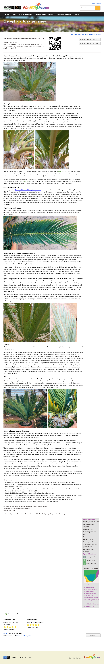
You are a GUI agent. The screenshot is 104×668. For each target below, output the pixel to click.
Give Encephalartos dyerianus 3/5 (10, 627)
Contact (77, 14)
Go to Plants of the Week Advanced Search (86, 34)
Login (93, 4)
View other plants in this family (88, 39)
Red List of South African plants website (28, 190)
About (14, 14)
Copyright (71, 658)
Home (7, 14)
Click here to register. (24, 636)
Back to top (93, 635)
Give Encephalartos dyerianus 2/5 (7, 627)
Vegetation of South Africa (44, 14)
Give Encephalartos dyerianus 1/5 (4, 627)
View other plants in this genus (89, 43)
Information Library (64, 14)
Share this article (12, 614)
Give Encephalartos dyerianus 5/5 (15, 627)
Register (98, 4)
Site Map (78, 658)
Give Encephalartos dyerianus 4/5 (12, 627)
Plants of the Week (25, 14)
